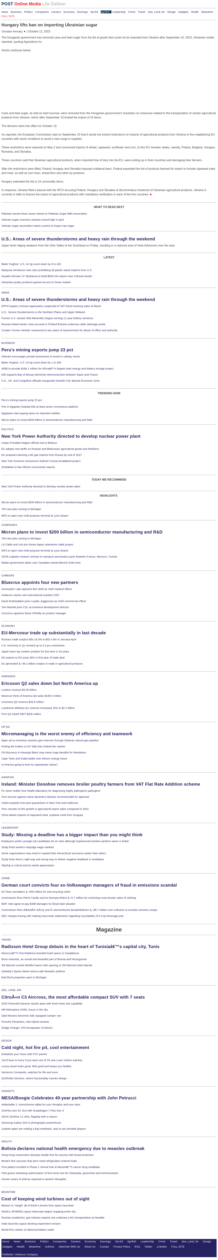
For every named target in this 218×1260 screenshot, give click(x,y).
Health (195, 12)
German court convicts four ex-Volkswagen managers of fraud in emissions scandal (89, 885)
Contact (104, 1246)
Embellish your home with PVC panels (24, 1054)
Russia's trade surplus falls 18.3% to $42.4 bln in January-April (38, 639)
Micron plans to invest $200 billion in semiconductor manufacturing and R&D (46, 419)
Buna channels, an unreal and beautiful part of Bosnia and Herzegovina (44, 959)
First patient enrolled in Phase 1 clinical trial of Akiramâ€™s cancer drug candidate (50, 1167)
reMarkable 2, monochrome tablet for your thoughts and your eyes (40, 1104)
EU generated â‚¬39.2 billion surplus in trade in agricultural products (42, 663)
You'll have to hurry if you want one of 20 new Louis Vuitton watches (41, 1060)
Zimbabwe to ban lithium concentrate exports (28, 467)
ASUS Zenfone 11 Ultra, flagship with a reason (29, 1116)
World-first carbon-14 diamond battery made (27, 1229)
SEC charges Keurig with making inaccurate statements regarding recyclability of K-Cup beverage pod (62, 916)
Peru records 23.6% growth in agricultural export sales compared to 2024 (45, 809)
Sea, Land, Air (156, 12)
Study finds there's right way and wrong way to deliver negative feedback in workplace (52, 859)
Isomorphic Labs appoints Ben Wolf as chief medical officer (36, 589)
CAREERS (7, 575)
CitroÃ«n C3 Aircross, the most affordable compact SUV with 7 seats (73, 997)
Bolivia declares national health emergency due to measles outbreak (72, 1148)
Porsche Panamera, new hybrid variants (25, 1021)
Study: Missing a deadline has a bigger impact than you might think (72, 834)
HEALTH (6, 1141)
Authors (49, 1246)
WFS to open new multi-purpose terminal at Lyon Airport (34, 515)
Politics (28, 12)
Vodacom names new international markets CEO (30, 595)
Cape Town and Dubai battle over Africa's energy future (34, 758)
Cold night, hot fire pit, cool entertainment (45, 1047)
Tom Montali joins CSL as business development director (35, 607)
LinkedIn (162, 1246)
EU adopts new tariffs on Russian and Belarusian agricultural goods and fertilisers (50, 448)
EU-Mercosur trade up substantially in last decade (53, 632)
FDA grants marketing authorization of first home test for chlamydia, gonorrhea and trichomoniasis (59, 1173)
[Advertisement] (28, 75)
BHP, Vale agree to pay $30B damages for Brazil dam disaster (38, 903)
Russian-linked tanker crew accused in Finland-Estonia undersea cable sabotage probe (53, 324)
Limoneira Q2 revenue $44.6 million (22, 702)
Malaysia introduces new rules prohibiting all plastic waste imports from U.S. (46, 270)
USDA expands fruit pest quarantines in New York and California (39, 802)
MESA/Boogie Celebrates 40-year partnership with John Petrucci (68, 1097)
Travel (141, 12)
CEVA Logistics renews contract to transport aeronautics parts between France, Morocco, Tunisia (59, 556)
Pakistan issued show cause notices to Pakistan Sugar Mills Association (44, 213)
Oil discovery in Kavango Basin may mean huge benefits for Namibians (43, 752)
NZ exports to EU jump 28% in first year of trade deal (33, 657)
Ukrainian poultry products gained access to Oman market (36, 282)
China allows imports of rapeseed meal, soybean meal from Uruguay (42, 815)
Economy (69, 12)
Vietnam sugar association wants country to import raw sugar (37, 225)
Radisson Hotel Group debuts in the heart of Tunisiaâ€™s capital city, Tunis (80, 946)
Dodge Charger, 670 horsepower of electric (27, 1027)
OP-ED (5, 726)
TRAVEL (6, 939)
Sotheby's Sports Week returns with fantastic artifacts (33, 971)
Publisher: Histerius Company (20, 1254)
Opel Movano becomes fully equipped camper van (31, 1015)
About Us (90, 1246)
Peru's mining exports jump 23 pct (37, 349)
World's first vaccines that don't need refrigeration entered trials (39, 1161)
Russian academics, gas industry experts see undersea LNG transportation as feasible (53, 1217)
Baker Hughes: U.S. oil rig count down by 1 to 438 (31, 362)
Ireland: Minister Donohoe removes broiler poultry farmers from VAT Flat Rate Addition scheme (100, 784)
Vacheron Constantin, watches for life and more (29, 1072)
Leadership (119, 12)
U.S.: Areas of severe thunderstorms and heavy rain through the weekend (78, 238)
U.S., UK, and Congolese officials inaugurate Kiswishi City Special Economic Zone (50, 380)
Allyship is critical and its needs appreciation (27, 865)
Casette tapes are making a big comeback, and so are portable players (43, 1128)
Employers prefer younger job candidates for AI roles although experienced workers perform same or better (65, 841)
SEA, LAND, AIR (11, 990)
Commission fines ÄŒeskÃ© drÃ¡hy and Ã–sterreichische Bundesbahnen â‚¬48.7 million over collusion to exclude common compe (79, 909)
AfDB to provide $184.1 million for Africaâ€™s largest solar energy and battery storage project (57, 368)
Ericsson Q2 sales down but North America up (49, 683)
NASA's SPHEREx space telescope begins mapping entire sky (38, 1211)
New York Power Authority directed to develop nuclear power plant (71, 436)
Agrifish (105, 12)
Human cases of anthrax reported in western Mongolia (33, 1179)
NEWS (5, 292)
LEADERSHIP (9, 827)
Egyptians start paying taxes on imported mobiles (30, 413)
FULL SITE (177, 1246)
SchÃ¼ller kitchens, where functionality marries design (34, 1078)
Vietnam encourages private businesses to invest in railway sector (40, 356)
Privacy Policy (121, 1246)
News (4, 12)
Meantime (207, 12)
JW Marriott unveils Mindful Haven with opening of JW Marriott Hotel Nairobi (46, 965)
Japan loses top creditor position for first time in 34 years (35, 651)
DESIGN (6, 1040)
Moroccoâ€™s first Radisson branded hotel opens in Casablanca (40, 953)
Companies (42, 12)
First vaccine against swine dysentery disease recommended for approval (45, 796)
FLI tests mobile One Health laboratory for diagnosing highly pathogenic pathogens (50, 790)
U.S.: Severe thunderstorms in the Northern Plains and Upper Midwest (43, 312)
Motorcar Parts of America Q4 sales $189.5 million (31, 695)
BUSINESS (8, 343)
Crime (131, 12)
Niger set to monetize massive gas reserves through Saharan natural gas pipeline (50, 740)
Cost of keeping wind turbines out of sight (45, 1198)
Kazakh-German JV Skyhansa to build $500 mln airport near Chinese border (46, 276)
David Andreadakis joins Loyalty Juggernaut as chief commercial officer (43, 601)
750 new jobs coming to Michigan (21, 509)
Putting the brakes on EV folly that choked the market (33, 746)
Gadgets (183, 12)
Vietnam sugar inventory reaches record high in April (32, 219)
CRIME (5, 878)
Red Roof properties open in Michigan (24, 977)
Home (5, 1241)
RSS (137, 1246)
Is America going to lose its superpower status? (29, 764)
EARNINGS (8, 676)
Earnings (82, 12)
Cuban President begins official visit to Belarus (29, 442)
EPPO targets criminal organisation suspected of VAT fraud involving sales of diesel (51, 306)
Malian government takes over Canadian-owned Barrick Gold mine (41, 562)
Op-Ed (94, 12)
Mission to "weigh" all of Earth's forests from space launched (37, 1205)
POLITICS (7, 429)
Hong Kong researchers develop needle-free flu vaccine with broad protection (47, 1155)
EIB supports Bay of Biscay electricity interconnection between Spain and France (49, 374)
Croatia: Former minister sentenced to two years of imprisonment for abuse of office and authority (59, 330)
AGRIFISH (7, 777)
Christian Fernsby (13, 31)
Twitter (148, 1246)
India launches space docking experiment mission (31, 1223)
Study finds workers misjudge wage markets (27, 847)
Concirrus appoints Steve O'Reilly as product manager (33, 613)
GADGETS (7, 1091)
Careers (56, 12)
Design (171, 12)
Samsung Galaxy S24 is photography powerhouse (31, 1122)
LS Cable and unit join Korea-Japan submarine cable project (37, 544)
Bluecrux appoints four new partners (39, 582)
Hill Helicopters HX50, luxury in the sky (24, 1009)
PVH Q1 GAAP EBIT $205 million (21, 714)
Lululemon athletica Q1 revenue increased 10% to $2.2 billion (38, 708)
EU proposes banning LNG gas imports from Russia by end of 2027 (41, 455)
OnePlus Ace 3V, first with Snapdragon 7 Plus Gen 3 (32, 1110)
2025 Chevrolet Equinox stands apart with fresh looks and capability (41, 1003)
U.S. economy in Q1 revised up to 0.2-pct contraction (33, 645)
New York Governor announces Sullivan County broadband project (41, 461)
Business (16, 12)
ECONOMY (8, 625)
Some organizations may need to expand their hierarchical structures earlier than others (53, 853)
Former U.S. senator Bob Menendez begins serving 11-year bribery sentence (47, 318)
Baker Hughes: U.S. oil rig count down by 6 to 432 (31, 264)
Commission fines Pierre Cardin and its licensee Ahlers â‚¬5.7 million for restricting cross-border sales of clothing (68, 897)
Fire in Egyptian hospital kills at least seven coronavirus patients (39, 406)
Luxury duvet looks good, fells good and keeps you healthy (36, 1066)
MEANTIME (8, 1192)
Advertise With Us (69, 1246)
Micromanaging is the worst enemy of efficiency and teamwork (66, 733)
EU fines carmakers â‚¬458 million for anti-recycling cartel (35, 891)
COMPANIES (9, 525)
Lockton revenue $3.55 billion (19, 689)
